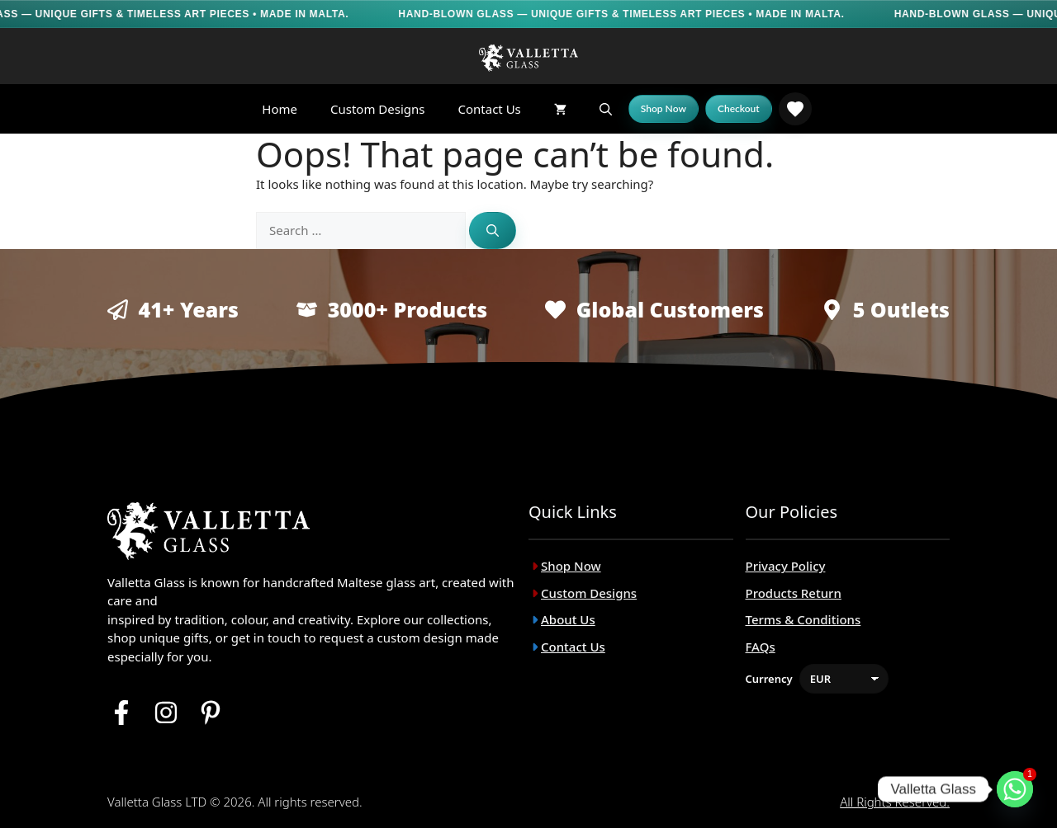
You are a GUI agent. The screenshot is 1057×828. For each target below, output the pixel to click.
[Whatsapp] (1015, 789)
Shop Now (571, 565)
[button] (605, 109)
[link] (795, 108)
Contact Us (488, 109)
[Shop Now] (663, 109)
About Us (568, 619)
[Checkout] (738, 109)
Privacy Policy (786, 565)
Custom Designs (377, 109)
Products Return (793, 593)
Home (279, 109)
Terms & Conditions (803, 619)
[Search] (492, 230)
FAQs (760, 646)
